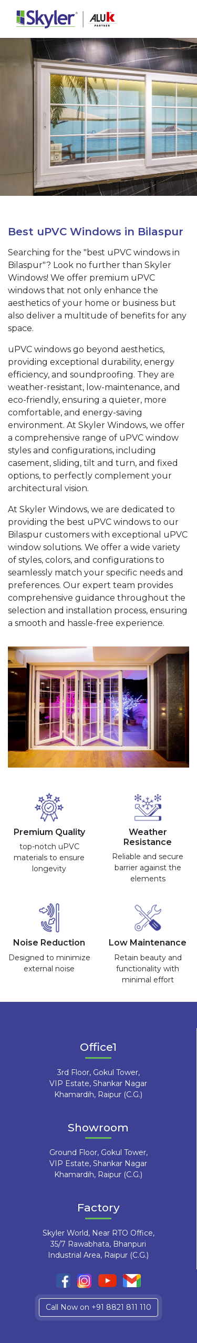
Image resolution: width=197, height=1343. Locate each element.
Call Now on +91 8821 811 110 (98, 1307)
